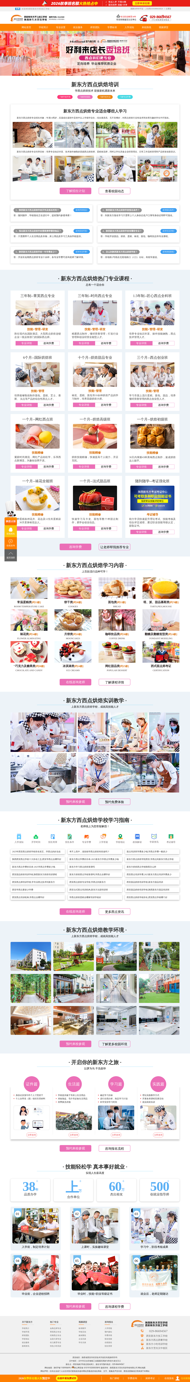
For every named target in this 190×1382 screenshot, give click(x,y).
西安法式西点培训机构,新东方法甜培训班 (88, 890)
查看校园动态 (114, 191)
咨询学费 (48, 343)
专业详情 (26, 343)
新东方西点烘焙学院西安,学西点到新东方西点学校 (150, 859)
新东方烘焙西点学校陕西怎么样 (141, 867)
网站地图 (141, 1368)
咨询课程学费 (114, 1306)
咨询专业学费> (82, 252)
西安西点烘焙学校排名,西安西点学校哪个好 (147, 897)
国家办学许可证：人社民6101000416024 (146, 9)
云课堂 (168, 9)
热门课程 (114, 1378)
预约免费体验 (114, 802)
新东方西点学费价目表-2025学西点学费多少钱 (33, 867)
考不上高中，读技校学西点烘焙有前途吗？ (89, 851)
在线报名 (169, 1378)
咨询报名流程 (114, 1148)
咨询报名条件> (169, 210)
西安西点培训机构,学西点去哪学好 (28, 897)
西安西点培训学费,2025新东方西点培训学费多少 (149, 874)
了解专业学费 (125, 97)
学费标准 (112, 27)
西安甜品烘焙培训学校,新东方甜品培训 (145, 882)
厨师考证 (150, 1378)
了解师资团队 (85, 97)
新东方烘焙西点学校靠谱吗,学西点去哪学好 (89, 874)
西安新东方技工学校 (157, 1336)
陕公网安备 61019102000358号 (87, 1368)
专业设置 (60, 27)
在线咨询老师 (75, 682)
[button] (86, 73)
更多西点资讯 (114, 912)
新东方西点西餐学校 (157, 1340)
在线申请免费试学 (66, 1378)
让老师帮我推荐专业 (114, 547)
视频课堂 (163, 27)
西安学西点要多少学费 (22, 890)
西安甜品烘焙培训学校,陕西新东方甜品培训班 (148, 890)
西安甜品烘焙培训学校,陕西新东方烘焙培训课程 (34, 874)
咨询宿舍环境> (82, 231)
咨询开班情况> (82, 210)
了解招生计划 (75, 191)
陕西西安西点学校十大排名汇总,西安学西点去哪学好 (36, 859)
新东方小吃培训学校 (157, 1344)
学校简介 (43, 27)
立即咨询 (31, 1135)
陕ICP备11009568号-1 (63, 1368)
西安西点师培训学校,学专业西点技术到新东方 (33, 882)
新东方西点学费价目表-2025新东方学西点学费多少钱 (94, 859)
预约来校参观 (75, 801)
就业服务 (78, 27)
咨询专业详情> (169, 231)
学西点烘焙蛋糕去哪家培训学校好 (85, 897)
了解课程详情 (114, 682)
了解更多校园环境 (114, 1044)
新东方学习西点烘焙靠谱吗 (82, 867)
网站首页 (26, 27)
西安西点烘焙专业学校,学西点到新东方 (87, 882)
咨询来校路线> (169, 252)
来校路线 (146, 27)
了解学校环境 (64, 97)
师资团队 (95, 27)
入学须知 (129, 27)
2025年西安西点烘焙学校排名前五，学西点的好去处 (36, 851)
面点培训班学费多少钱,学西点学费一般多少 (147, 851)
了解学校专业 (105, 97)
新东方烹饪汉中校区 (157, 1348)
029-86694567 (158, 1330)
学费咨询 (132, 1378)
